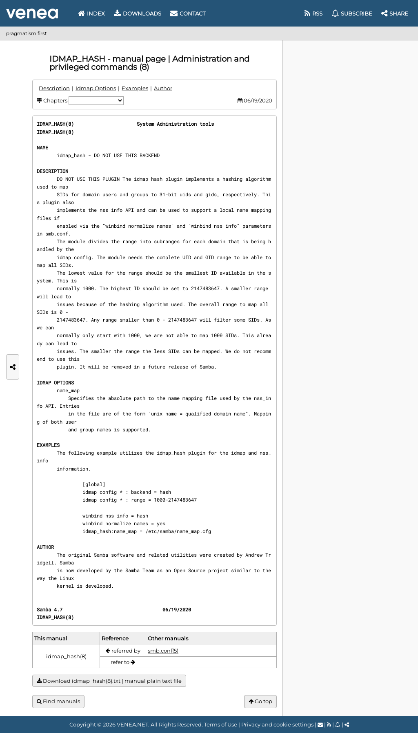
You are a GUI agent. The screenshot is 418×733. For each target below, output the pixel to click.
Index (91, 13)
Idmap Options (96, 88)
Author (163, 88)
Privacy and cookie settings (277, 724)
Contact (187, 13)
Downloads (137, 13)
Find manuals (58, 701)
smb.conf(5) (163, 650)
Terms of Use (220, 724)
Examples (135, 88)
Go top (260, 701)
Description (54, 88)
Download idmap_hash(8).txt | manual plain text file (109, 681)
